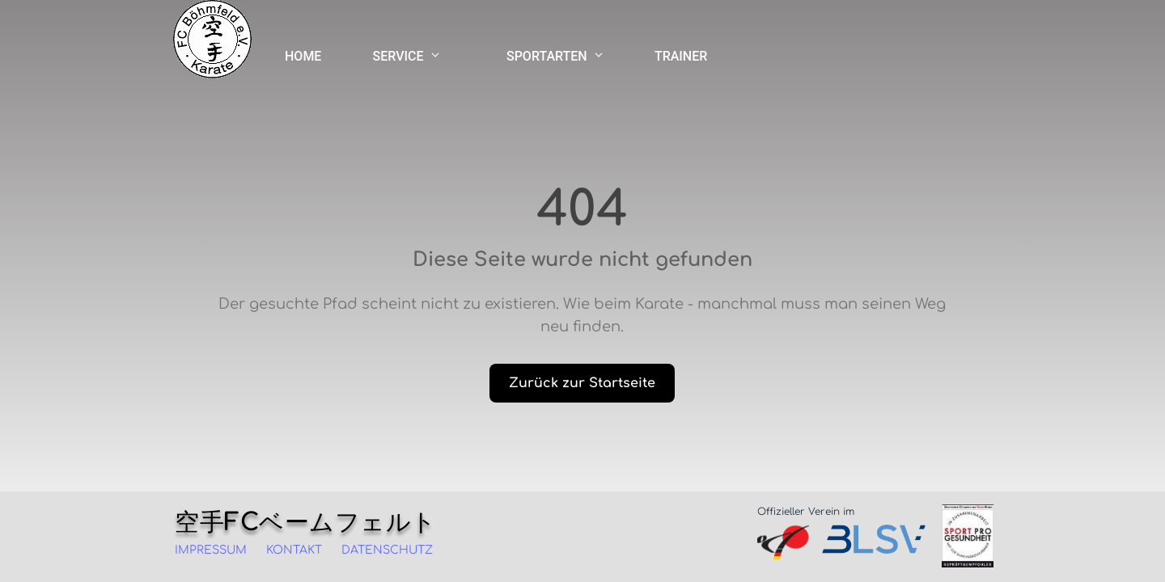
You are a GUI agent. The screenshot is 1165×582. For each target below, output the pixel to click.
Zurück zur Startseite (582, 383)
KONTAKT (294, 550)
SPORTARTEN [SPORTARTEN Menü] (555, 56)
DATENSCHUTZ (387, 550)
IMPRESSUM (211, 550)
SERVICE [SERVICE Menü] (406, 56)
